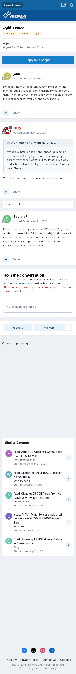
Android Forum (35, 47)
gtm (19, 547)
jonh (9, 43)
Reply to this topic (38, 60)
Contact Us (49, 659)
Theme (11, 659)
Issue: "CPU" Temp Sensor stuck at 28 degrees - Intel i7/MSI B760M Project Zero (38, 518)
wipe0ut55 (23, 480)
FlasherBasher (26, 459)
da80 (20, 526)
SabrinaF (20, 216)
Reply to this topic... (21, 306)
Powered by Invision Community (38, 668)
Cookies (65, 659)
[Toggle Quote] (9, 142)
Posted (28, 78)
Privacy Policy (29, 659)
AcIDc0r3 (23, 501)
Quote (16, 112)
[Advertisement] (38, 390)
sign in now (23, 283)
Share (18, 328)
